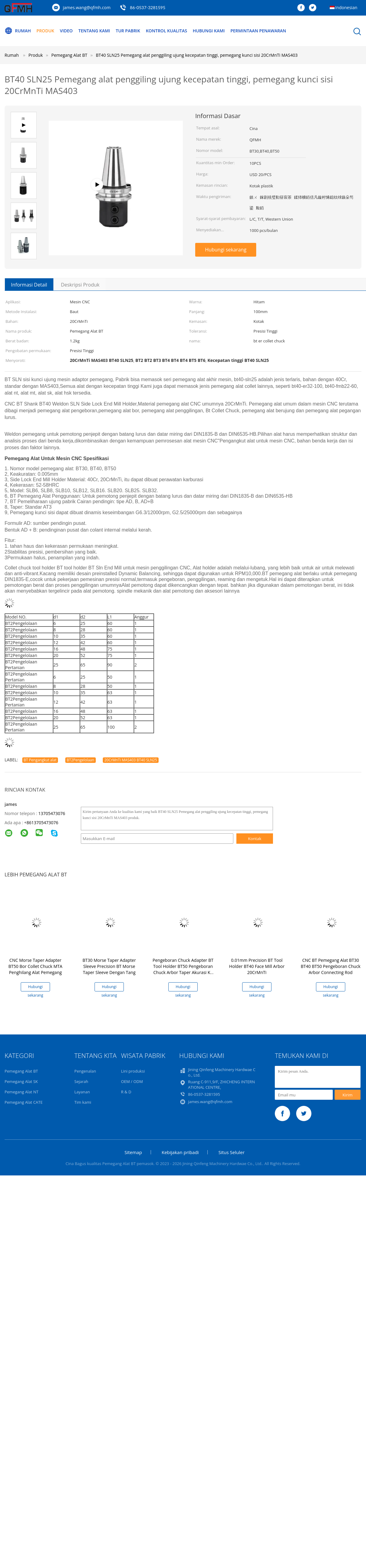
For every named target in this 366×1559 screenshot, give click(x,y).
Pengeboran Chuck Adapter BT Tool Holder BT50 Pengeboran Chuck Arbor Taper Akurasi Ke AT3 (182, 969)
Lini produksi (133, 1071)
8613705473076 (42, 822)
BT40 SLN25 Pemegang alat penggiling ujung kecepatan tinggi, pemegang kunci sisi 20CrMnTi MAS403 (197, 55)
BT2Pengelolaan (80, 760)
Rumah (18, 31)
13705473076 (51, 813)
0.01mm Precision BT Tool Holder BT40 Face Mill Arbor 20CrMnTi (257, 966)
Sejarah (81, 1081)
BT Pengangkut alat (40, 760)
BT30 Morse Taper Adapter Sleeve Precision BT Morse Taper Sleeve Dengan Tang (109, 966)
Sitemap (133, 1152)
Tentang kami (94, 31)
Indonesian (346, 7)
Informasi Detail (29, 284)
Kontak (254, 838)
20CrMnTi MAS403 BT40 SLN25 (130, 760)
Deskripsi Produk (80, 284)
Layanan (82, 1092)
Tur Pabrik (128, 31)
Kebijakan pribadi (180, 1152)
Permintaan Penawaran (258, 31)
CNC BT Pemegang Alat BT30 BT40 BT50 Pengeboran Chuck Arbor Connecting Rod (331, 966)
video (66, 31)
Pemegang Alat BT (21, 1071)
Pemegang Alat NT (21, 1092)
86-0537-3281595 (147, 7)
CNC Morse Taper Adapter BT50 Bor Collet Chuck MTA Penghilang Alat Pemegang (36, 966)
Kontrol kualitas (166, 31)
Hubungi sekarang (225, 249)
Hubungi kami (209, 31)
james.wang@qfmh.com (86, 7)
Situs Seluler (231, 1152)
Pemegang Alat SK (21, 1081)
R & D (126, 1092)
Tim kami (82, 1102)
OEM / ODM (132, 1081)
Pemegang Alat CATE (24, 1102)
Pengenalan (85, 1071)
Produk (45, 31)
